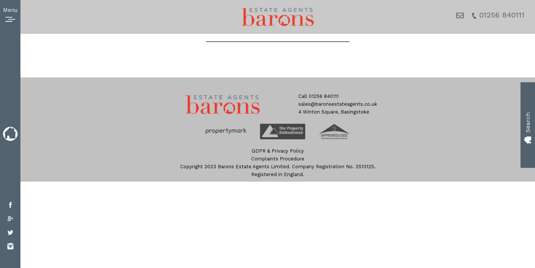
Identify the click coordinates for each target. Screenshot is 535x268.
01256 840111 (498, 14)
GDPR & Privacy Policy (278, 151)
